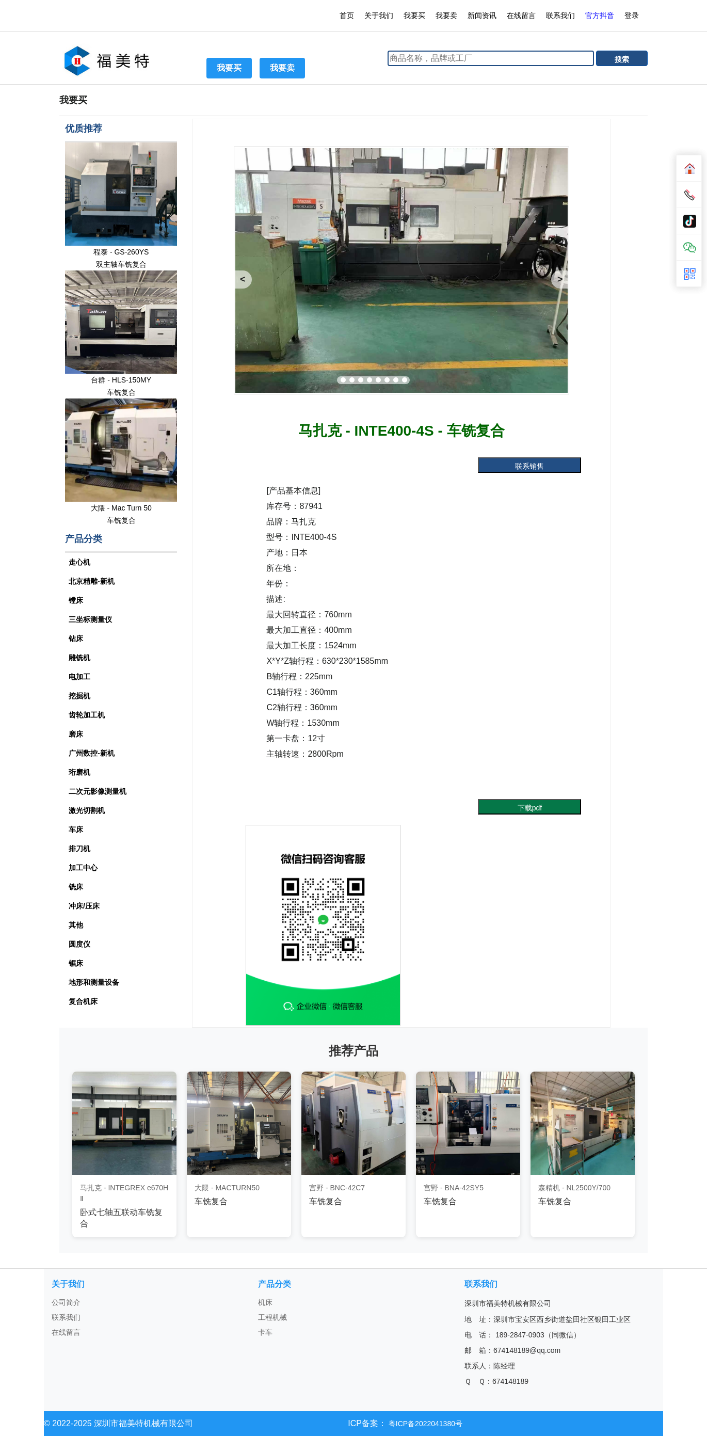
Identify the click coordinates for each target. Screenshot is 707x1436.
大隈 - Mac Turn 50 (121, 508)
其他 (76, 925)
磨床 (76, 734)
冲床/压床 (84, 906)
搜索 (622, 59)
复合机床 (83, 1001)
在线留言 (521, 15)
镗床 (76, 600)
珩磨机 (79, 772)
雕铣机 (79, 657)
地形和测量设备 (94, 982)
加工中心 (83, 868)
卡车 (265, 1332)
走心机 (79, 562)
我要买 (414, 15)
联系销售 (529, 466)
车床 (76, 829)
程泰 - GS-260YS (121, 252)
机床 (265, 1302)
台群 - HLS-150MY (121, 380)
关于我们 (378, 15)
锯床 (76, 963)
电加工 (79, 677)
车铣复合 (121, 392)
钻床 (76, 638)
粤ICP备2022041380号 (424, 1423)
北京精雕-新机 (92, 581)
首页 (347, 15)
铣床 (76, 887)
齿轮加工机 (87, 715)
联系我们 (560, 15)
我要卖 (446, 15)
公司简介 (66, 1302)
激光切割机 (87, 810)
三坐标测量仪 (90, 619)
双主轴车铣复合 (121, 264)
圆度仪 (79, 944)
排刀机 (79, 848)
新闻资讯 (482, 15)
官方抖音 (599, 15)
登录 (632, 15)
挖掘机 (79, 696)
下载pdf (530, 808)
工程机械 (272, 1317)
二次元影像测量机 (97, 791)
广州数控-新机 (92, 753)
